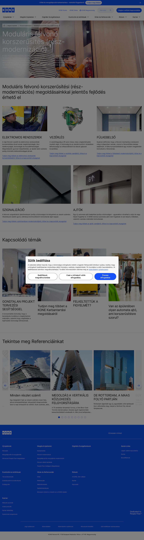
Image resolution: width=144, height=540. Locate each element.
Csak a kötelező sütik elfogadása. (75, 276)
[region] (72, 270)
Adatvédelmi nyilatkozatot (98, 270)
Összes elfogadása (105, 276)
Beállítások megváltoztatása (42, 276)
